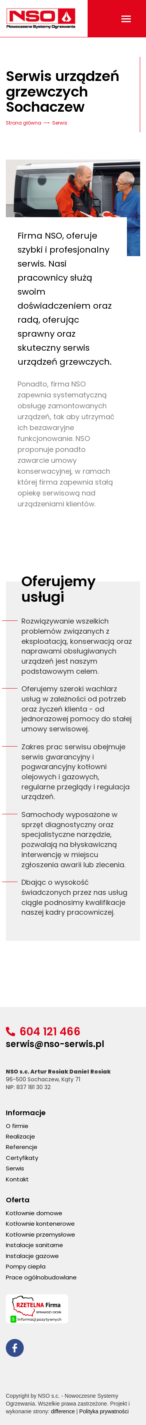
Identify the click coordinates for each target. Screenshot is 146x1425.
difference (63, 1411)
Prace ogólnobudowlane (41, 1277)
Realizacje (20, 1136)
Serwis (15, 1168)
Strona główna (23, 122)
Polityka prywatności (104, 1411)
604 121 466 (50, 1031)
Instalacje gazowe (32, 1256)
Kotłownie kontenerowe (40, 1223)
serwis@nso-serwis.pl (55, 1044)
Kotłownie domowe (34, 1213)
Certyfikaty (22, 1158)
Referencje (21, 1147)
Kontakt (17, 1179)
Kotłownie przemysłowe (40, 1234)
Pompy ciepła (26, 1266)
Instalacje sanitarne (34, 1245)
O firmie (17, 1126)
